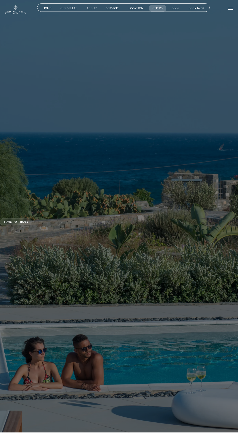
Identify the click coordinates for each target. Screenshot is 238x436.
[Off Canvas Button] (230, 9)
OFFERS (158, 8)
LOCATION (135, 8)
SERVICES (112, 8)
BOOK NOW (196, 8)
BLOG (176, 8)
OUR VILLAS (68, 8)
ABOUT (91, 8)
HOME (46, 8)
